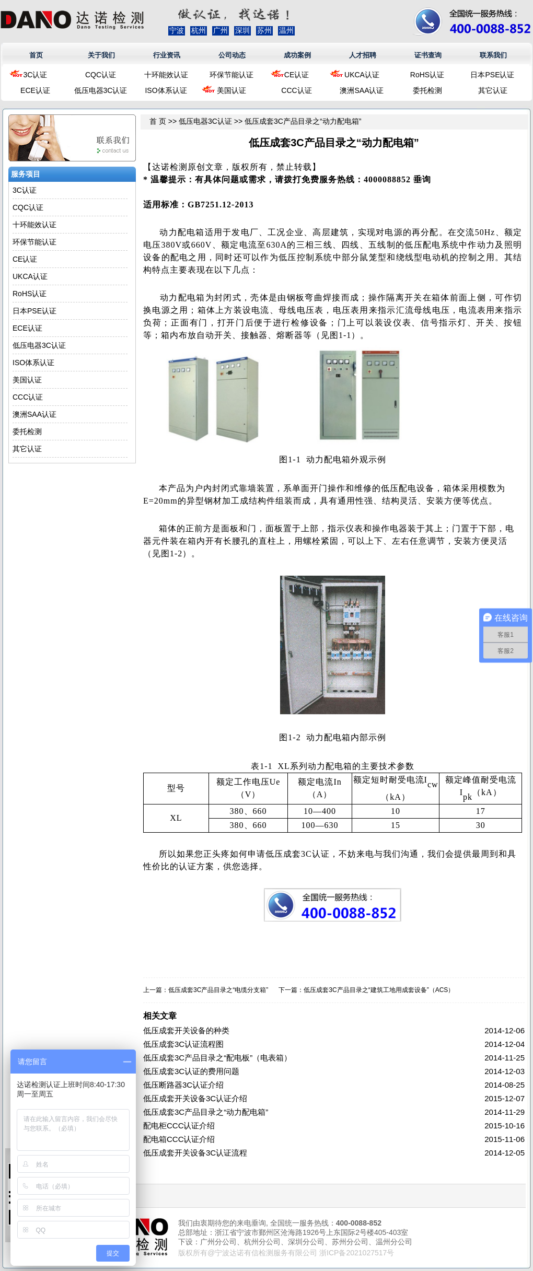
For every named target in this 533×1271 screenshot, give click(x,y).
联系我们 (493, 55)
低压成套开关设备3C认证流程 (195, 1152)
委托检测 (427, 90)
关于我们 (101, 55)
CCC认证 (296, 90)
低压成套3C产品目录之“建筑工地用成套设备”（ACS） (379, 990)
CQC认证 (100, 75)
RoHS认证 (427, 75)
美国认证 (231, 90)
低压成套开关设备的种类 (186, 1030)
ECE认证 (35, 90)
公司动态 (232, 55)
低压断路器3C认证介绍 (183, 1084)
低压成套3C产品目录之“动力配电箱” (205, 1111)
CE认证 (296, 75)
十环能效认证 (166, 75)
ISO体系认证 (166, 90)
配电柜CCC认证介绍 (179, 1125)
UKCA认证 (361, 75)
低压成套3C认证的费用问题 (191, 1071)
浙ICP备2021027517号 (356, 1253)
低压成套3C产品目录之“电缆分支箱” (218, 990)
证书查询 (428, 55)
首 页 (157, 121)
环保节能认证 (231, 75)
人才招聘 (362, 55)
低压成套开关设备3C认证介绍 (195, 1098)
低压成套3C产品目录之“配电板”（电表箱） (217, 1057)
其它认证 (492, 90)
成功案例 (297, 55)
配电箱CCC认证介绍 (179, 1139)
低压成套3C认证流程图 (183, 1044)
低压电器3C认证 (101, 90)
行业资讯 (166, 55)
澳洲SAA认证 (362, 90)
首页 (36, 55)
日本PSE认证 (492, 75)
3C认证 (36, 75)
